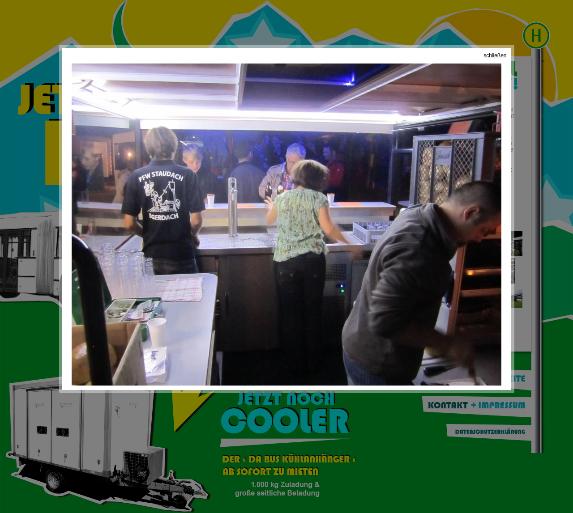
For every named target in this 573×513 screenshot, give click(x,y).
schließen (494, 55)
